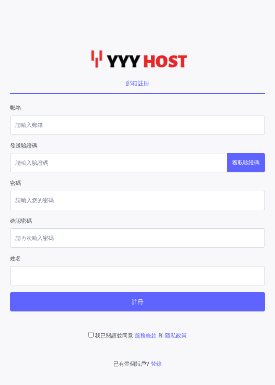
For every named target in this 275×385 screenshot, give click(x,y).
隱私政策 (176, 335)
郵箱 (15, 108)
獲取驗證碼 (245, 162)
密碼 (15, 183)
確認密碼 (21, 221)
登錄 (156, 364)
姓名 (15, 258)
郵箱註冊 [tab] (137, 83)
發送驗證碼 (23, 145)
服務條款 (146, 335)
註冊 (138, 301)
